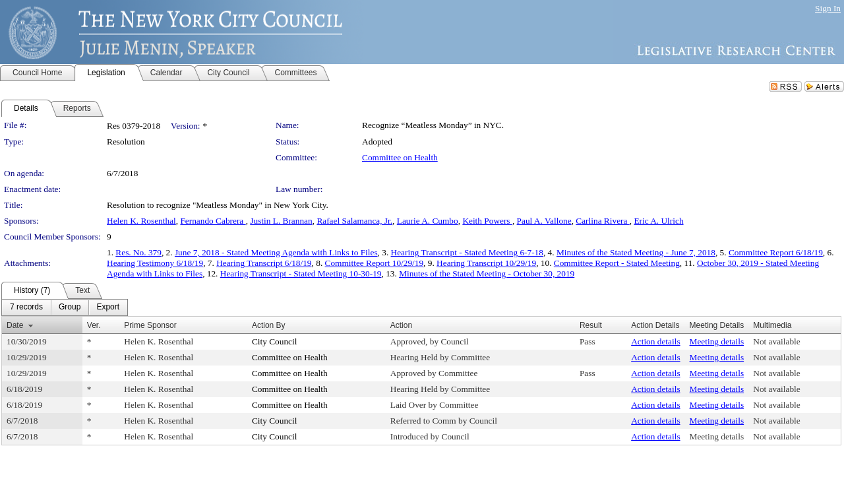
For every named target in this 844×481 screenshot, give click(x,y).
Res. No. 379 (138, 252)
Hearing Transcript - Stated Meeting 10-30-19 (301, 273)
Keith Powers (487, 221)
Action (401, 325)
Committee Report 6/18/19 (776, 252)
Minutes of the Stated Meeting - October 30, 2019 (486, 273)
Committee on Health (400, 157)
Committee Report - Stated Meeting (617, 263)
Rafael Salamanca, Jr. (354, 221)
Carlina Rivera (602, 221)
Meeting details (717, 341)
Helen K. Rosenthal (141, 221)
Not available (776, 341)
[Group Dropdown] (69, 307)
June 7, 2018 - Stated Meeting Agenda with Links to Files (276, 252)
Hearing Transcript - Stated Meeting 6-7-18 (467, 252)
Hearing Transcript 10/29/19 (486, 263)
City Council (274, 341)
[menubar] (64, 307)
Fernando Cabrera (212, 221)
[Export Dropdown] (107, 307)
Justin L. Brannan (281, 221)
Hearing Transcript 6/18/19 (263, 263)
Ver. (94, 325)
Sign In (828, 8)
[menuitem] (26, 307)
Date (15, 325)
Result (591, 325)
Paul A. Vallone (544, 221)
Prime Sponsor (150, 325)
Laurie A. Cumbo (427, 221)
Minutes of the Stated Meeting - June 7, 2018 (636, 252)
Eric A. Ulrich (658, 221)
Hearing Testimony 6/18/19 (155, 263)
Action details (655, 341)
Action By (269, 325)
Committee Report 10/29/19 (374, 263)
